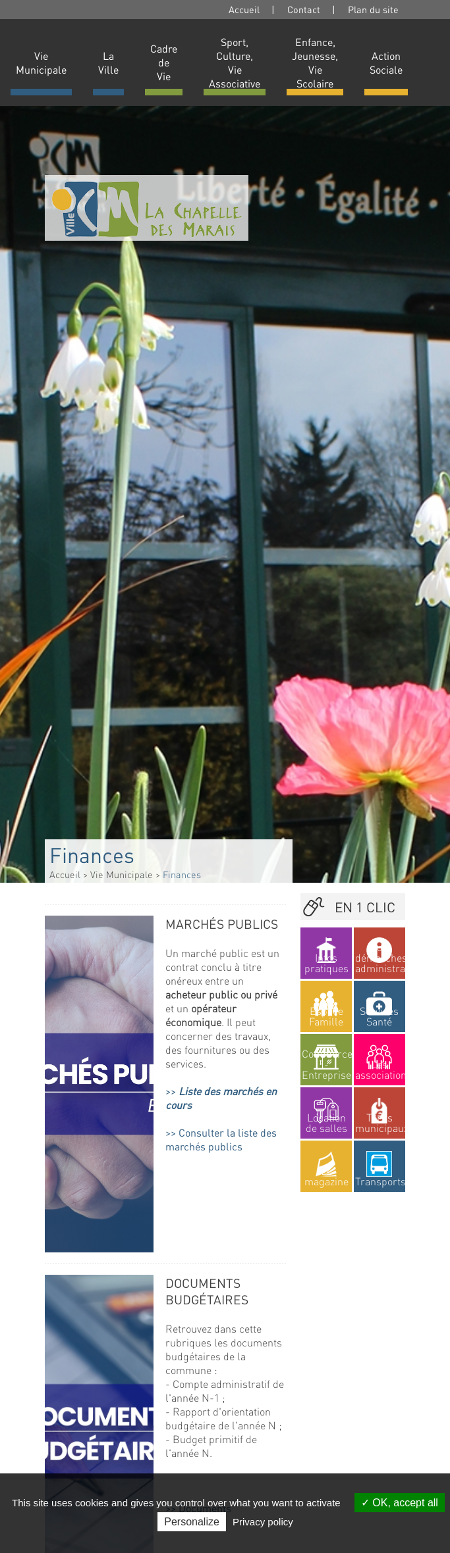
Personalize (191, 1521)
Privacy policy (263, 1521)
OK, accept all (399, 1502)
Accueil (244, 9)
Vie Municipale (41, 62)
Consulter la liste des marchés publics (221, 1139)
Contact (303, 9)
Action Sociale (386, 62)
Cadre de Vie (163, 62)
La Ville (108, 62)
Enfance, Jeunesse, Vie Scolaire (315, 62)
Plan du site (373, 9)
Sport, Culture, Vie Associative (234, 62)
